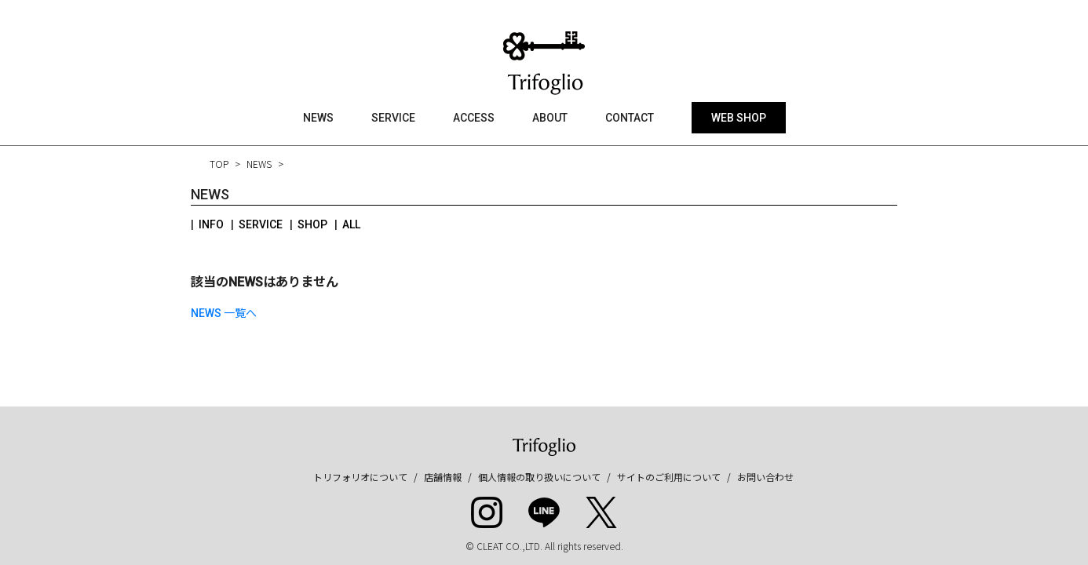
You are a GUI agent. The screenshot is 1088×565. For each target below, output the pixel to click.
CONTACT (629, 117)
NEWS (318, 117)
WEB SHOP (738, 117)
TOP (219, 163)
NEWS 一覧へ (224, 313)
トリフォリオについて (360, 476)
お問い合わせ (765, 476)
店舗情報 (443, 476)
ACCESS (474, 117)
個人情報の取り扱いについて (539, 476)
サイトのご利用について (669, 476)
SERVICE (393, 117)
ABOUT (550, 117)
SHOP (312, 224)
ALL (351, 224)
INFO (211, 224)
